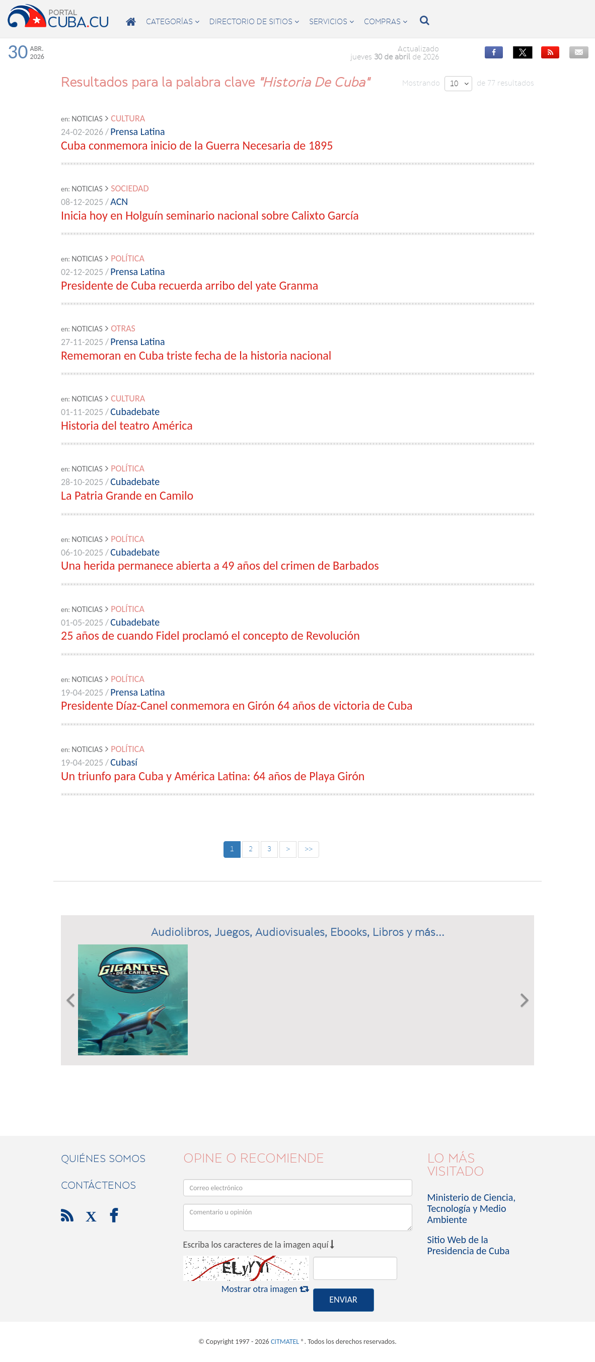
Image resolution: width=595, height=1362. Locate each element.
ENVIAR (343, 1299)
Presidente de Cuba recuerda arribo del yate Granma (189, 285)
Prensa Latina (137, 131)
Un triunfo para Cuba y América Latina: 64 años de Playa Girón (212, 776)
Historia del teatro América (127, 425)
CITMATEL (285, 1341)
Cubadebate (135, 411)
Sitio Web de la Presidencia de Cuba (468, 1245)
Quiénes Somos (103, 1158)
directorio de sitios (254, 22)
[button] (70, 999)
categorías (172, 22)
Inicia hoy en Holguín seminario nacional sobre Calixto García (210, 215)
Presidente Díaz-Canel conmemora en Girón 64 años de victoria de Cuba (237, 705)
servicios (331, 22)
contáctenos (98, 1185)
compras (385, 22)
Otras (123, 328)
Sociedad (129, 188)
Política (127, 258)
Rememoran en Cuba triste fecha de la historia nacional (196, 355)
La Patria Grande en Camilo (127, 495)
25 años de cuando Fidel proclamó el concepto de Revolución (210, 635)
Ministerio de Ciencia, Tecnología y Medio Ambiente (471, 1208)
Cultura (128, 118)
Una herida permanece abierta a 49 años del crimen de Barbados (220, 565)
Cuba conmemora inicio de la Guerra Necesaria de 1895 (197, 145)
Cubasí (123, 762)
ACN (119, 201)
